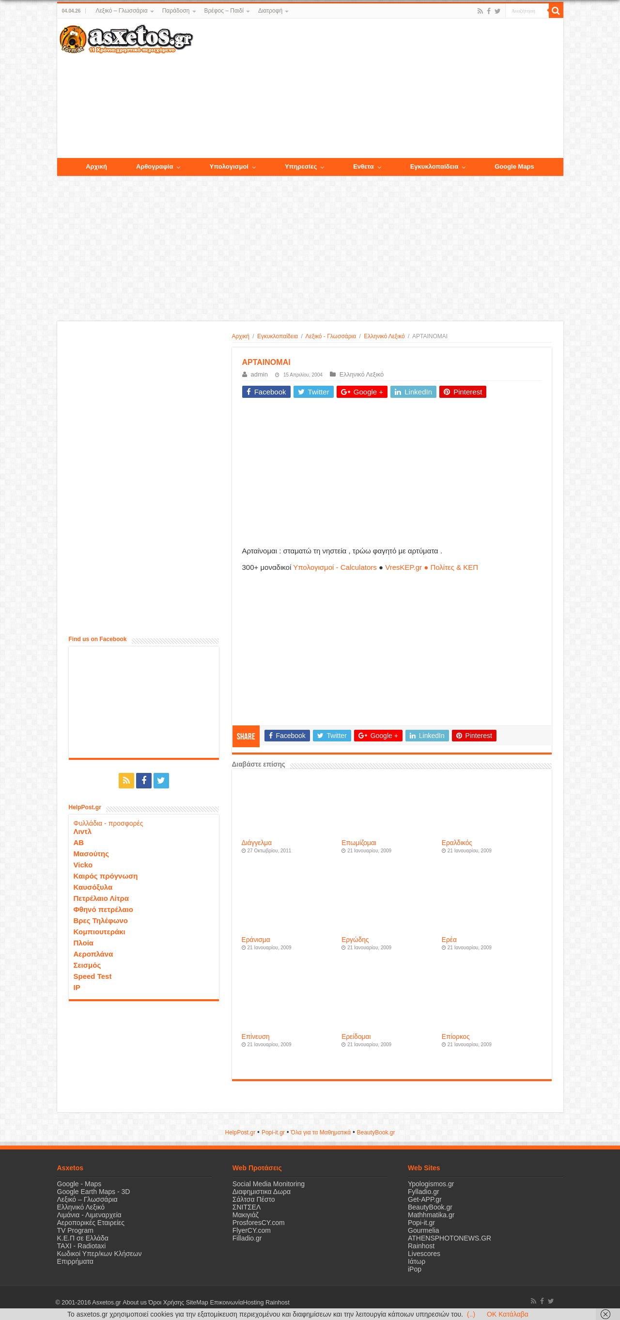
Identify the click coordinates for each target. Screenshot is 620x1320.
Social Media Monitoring (268, 1184)
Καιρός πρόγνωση (106, 876)
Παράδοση (176, 10)
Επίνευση (256, 1036)
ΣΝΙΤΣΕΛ (246, 1207)
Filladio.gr (247, 1238)
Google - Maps (79, 1184)
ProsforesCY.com (258, 1222)
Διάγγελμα (257, 843)
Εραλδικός (457, 843)
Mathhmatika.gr (431, 1215)
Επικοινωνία (226, 1302)
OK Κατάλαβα (507, 1314)
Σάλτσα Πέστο (253, 1199)
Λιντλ (83, 831)
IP (77, 987)
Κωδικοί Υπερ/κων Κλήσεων (99, 1253)
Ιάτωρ (416, 1261)
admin (259, 374)
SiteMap (197, 1302)
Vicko (83, 865)
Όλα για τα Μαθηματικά (321, 1132)
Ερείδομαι (356, 1036)
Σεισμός (87, 965)
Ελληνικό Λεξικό (384, 336)
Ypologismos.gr (431, 1184)
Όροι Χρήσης (166, 1302)
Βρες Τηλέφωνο (101, 920)
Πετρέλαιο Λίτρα (101, 898)
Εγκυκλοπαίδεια (277, 336)
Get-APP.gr (425, 1199)
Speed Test (93, 976)
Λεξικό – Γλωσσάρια (121, 10)
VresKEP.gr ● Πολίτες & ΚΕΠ (431, 567)
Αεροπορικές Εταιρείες (91, 1222)
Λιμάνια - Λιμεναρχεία (89, 1215)
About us (135, 1302)
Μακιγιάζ (245, 1215)
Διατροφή (270, 10)
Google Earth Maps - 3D (93, 1191)
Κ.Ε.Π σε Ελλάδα (82, 1238)
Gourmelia (423, 1230)
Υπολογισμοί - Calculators (335, 567)
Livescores (424, 1253)
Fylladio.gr (423, 1191)
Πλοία (84, 943)
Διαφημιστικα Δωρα (261, 1191)
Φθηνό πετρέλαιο (103, 909)
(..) (471, 1314)
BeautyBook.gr (430, 1207)
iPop (414, 1269)
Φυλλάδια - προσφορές (108, 823)
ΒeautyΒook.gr (376, 1132)
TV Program (75, 1230)
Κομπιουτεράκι (99, 931)
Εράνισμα (256, 939)
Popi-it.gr (273, 1132)
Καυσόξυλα (93, 887)
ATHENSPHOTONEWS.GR (449, 1238)
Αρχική (240, 336)
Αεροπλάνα (93, 954)
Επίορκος (456, 1036)
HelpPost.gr (240, 1132)
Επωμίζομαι (358, 843)
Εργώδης (355, 939)
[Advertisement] (378, 89)
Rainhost (421, 1246)
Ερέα (449, 939)
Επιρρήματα (75, 1261)
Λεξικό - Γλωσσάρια (331, 336)
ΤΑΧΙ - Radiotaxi (81, 1246)
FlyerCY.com (251, 1230)
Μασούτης (91, 853)
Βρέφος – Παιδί (224, 10)
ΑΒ (79, 842)
